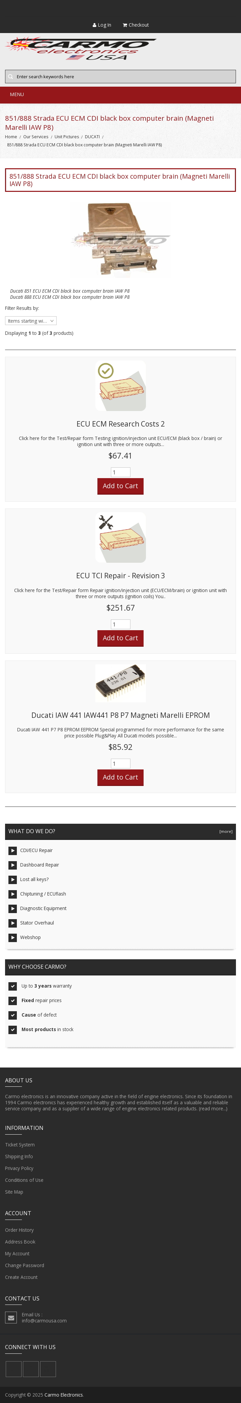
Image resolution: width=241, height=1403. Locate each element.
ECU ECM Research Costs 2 (121, 424)
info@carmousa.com (44, 1320)
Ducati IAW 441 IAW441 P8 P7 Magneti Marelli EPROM (120, 715)
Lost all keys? (28, 880)
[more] (225, 831)
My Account (17, 1254)
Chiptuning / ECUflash (37, 894)
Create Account (21, 1277)
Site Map (14, 1192)
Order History (19, 1230)
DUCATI (92, 137)
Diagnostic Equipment (37, 909)
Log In (102, 25)
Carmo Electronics (63, 1395)
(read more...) (213, 1108)
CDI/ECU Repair (30, 851)
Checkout (136, 25)
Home (11, 137)
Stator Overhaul (31, 923)
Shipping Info (19, 1156)
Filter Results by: (22, 308)
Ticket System (20, 1145)
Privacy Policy (19, 1168)
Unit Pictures (67, 137)
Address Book (20, 1242)
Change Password (24, 1265)
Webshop (24, 938)
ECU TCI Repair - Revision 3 (120, 575)
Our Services (35, 137)
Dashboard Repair (33, 865)
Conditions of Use (24, 1180)
